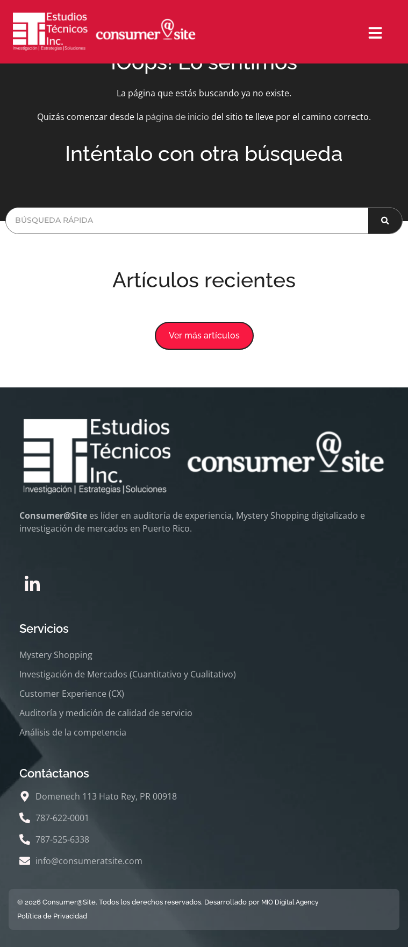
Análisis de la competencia (72, 732)
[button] (204, 336)
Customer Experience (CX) (71, 693)
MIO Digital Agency (290, 902)
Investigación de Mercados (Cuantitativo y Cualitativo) (127, 674)
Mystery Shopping (55, 655)
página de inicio (177, 117)
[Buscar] (385, 221)
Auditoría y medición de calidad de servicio (105, 713)
